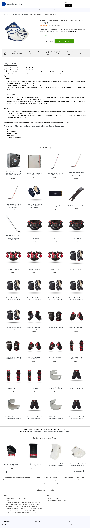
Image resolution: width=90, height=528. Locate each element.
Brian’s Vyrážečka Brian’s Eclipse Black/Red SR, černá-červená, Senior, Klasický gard (34, 464)
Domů (4, 10)
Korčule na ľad (41, 10)
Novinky (4, 524)
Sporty (19, 14)
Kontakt (70, 524)
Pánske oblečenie (69, 10)
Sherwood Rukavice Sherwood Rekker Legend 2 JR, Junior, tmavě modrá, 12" (34, 206)
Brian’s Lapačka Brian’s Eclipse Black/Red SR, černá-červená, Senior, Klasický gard (11, 464)
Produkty (8, 14)
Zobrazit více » (73, 31)
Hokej (10, 10)
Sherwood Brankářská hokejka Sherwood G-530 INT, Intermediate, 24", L (76, 174)
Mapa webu (38, 524)
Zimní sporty (23, 14)
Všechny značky (6, 521)
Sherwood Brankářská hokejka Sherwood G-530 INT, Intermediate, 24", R (13, 206)
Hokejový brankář (37, 431)
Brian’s (53, 31)
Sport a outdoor (14, 14)
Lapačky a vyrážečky (47, 431)
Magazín (37, 521)
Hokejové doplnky (21, 10)
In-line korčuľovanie (54, 10)
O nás (69, 521)
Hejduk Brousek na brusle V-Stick (76, 205)
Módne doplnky (81, 10)
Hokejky (31, 10)
